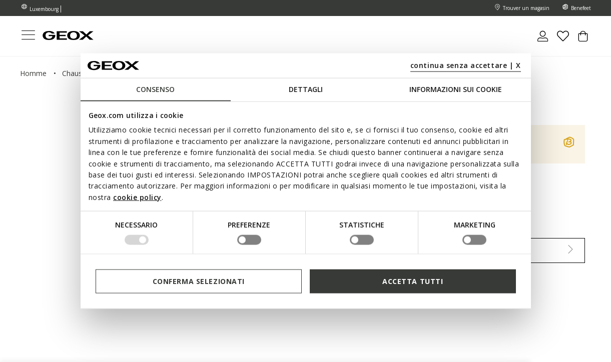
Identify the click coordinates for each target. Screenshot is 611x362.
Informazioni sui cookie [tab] (455, 89)
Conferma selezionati (199, 281)
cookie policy (137, 197)
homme (33, 73)
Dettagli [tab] (306, 89)
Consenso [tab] (155, 89)
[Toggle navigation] (28, 36)
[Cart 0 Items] (583, 40)
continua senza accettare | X (465, 65)
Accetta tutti (412, 281)
